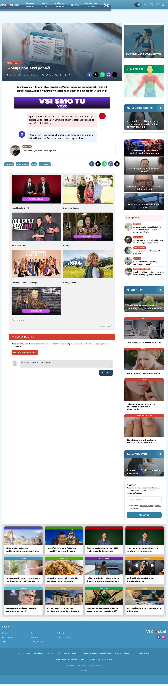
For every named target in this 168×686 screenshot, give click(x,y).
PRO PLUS (51, 653)
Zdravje (22, 4)
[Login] (163, 4)
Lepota (95, 4)
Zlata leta (65, 4)
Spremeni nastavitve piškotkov (97, 653)
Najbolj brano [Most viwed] (132, 217)
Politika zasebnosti (124, 653)
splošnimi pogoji (146, 506)
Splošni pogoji (143, 653)
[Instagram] (151, 4)
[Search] (145, 4)
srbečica (9, 164)
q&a (34, 164)
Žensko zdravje (50, 4)
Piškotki (76, 653)
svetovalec (45, 164)
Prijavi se (106, 372)
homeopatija (22, 164)
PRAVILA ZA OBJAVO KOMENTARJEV (24, 352)
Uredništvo (38, 653)
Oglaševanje (24, 653)
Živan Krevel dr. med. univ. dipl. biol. (24, 75)
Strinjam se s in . (145, 507)
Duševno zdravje (80, 4)
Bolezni (35, 4)
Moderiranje (63, 653)
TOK (126, 4)
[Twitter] (96, 74)
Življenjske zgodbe (111, 4)
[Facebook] (157, 4)
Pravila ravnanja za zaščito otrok (70, 659)
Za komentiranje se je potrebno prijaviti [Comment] (66, 363)
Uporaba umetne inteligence (101, 659)
